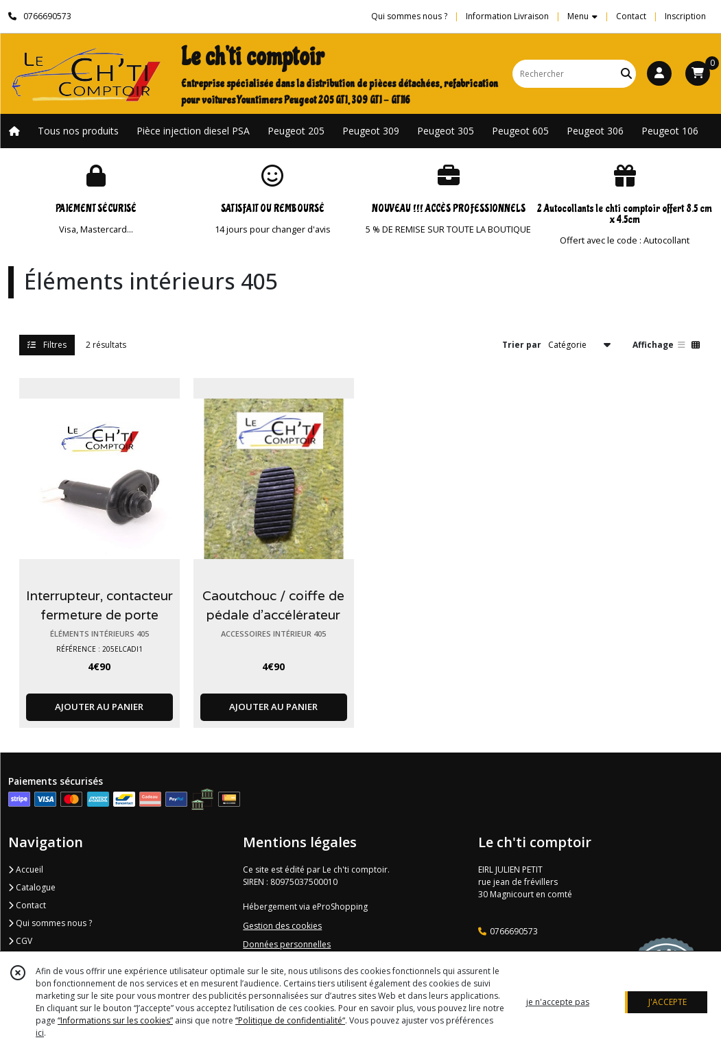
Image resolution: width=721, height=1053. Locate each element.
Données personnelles (287, 944)
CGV (20, 941)
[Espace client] (659, 73)
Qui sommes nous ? (50, 923)
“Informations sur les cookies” (115, 1020)
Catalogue (32, 887)
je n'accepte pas (557, 1002)
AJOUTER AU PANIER (99, 706)
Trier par (521, 345)
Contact (631, 16)
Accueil (25, 869)
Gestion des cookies (282, 926)
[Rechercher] (626, 73)
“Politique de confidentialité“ (290, 1020)
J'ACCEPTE (667, 1002)
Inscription (685, 16)
